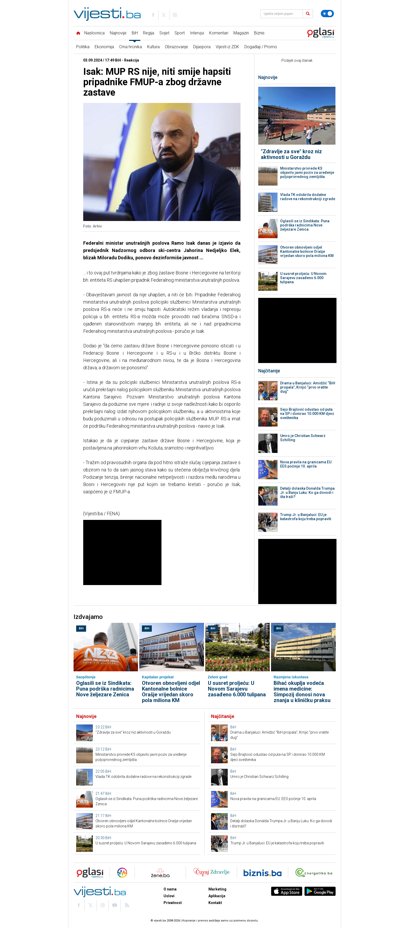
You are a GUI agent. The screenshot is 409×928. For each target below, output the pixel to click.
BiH (135, 32)
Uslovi (169, 896)
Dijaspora (201, 46)
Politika (82, 46)
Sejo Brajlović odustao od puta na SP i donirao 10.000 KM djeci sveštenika (307, 413)
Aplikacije (216, 896)
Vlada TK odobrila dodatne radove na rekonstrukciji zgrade (307, 197)
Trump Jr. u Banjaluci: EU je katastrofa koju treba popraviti (305, 517)
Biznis (259, 32)
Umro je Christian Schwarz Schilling (303, 438)
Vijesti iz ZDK (227, 46)
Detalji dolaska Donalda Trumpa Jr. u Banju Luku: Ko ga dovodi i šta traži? (307, 492)
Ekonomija (104, 46)
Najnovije (118, 32)
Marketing (217, 889)
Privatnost (173, 903)
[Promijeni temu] (327, 13)
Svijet (164, 32)
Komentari (218, 32)
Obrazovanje (176, 46)
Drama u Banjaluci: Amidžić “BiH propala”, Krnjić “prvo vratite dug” (307, 387)
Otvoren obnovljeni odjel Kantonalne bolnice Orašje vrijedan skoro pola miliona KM (307, 251)
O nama (170, 889)
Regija (148, 32)
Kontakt (215, 903)
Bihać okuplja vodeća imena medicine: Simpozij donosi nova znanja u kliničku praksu (302, 691)
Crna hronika (130, 46)
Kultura (153, 46)
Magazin (241, 32)
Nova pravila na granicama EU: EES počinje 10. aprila (306, 464)
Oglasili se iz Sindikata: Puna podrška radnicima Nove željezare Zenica (304, 225)
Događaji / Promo (260, 46)
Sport (180, 32)
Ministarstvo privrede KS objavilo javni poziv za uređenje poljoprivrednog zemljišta (307, 172)
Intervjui (197, 32)
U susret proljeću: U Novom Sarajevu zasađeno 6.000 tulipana (303, 278)
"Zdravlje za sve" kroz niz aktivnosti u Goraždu (291, 154)
